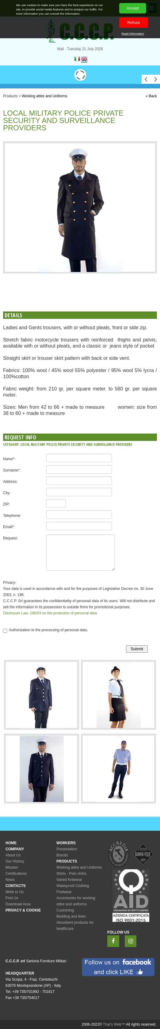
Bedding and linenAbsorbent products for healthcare (74, 922)
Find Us (12, 898)
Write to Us (15, 892)
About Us (13, 855)
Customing (65, 910)
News (10, 880)
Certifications (16, 873)
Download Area (18, 904)
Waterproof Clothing (72, 886)
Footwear (64, 892)
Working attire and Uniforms (44, 96)
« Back (151, 96)
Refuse (133, 22)
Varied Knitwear (69, 880)
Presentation (66, 849)
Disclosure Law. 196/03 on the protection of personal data (50, 613)
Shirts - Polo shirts (71, 873)
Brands (62, 855)
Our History (15, 861)
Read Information (132, 33)
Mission (12, 867)
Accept (133, 8)
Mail (60, 49)
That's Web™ (114, 1024)
